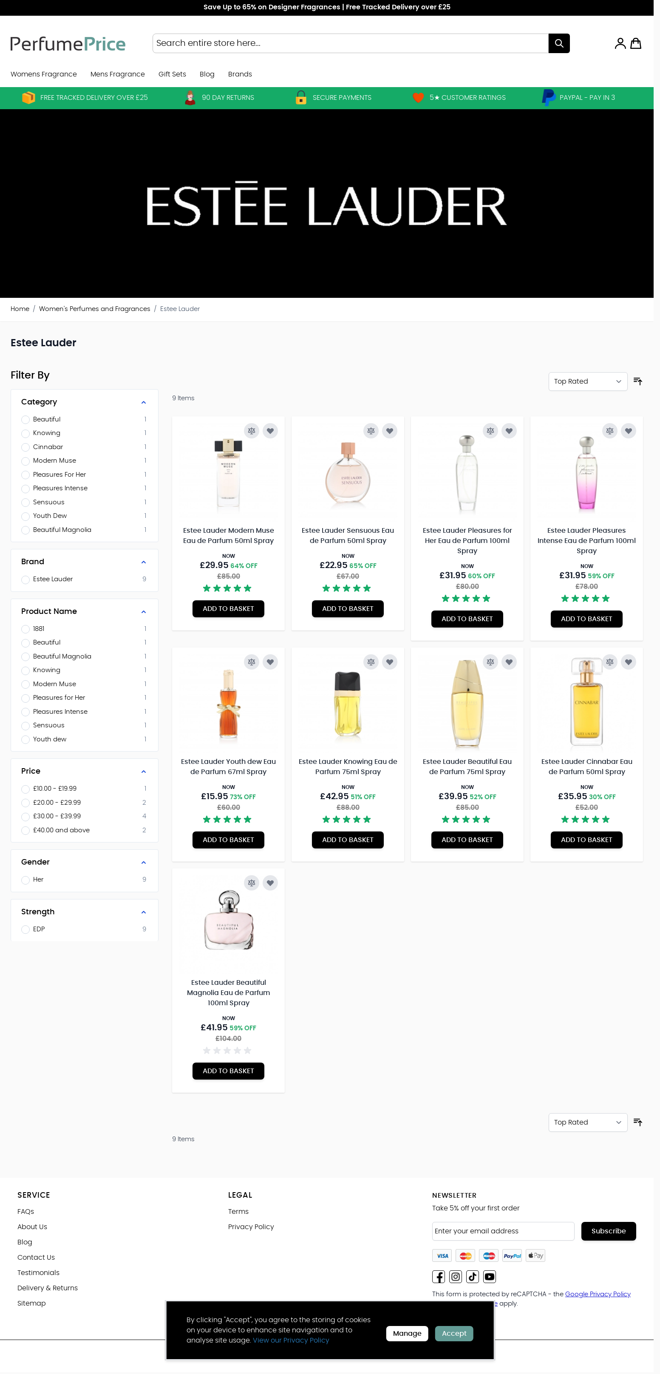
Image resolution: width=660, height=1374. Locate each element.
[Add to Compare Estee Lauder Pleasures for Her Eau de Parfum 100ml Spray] (490, 430)
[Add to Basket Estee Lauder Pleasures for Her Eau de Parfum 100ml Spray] (467, 619)
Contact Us (36, 1257)
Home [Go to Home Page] (20, 309)
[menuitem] (240, 74)
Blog (207, 74)
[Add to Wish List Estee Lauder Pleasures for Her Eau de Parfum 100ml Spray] (509, 430)
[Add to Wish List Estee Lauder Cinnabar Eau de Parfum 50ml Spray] (628, 662)
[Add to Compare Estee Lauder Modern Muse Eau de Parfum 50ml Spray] (251, 430)
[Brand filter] (84, 562)
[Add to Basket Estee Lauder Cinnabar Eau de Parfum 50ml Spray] (587, 839)
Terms (238, 1211)
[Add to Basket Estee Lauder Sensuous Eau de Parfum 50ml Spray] (348, 608)
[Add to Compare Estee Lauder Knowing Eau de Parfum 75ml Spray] (371, 662)
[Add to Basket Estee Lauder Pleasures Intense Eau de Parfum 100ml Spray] (587, 619)
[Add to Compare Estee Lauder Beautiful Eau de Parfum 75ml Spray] (490, 662)
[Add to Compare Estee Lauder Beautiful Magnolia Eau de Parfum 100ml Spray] (251, 883)
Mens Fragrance (118, 74)
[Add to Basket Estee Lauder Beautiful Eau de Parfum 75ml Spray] (467, 839)
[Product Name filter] (84, 611)
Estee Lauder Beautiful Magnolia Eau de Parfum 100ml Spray (228, 992)
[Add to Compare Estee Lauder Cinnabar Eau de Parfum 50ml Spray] (610, 662)
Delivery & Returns (47, 1288)
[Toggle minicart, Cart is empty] (636, 43)
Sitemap (31, 1303)
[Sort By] (588, 381)
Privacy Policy (251, 1227)
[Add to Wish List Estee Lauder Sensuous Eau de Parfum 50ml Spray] (389, 430)
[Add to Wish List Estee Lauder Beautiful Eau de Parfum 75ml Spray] (509, 662)
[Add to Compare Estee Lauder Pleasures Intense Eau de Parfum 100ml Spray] (610, 430)
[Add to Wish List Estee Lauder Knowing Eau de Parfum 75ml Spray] (389, 662)
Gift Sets (172, 74)
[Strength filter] (84, 912)
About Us (32, 1227)
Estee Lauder (180, 309)
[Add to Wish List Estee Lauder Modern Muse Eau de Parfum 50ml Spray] (270, 430)
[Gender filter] (84, 862)
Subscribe (609, 1231)
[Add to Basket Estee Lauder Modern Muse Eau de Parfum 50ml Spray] (228, 608)
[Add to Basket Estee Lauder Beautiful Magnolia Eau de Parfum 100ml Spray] (228, 1071)
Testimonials (38, 1272)
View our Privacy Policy (291, 1340)
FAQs (25, 1211)
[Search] (559, 43)
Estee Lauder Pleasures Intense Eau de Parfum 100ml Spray (587, 540)
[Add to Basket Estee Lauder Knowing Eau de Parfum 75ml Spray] (348, 839)
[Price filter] (84, 771)
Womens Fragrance (44, 74)
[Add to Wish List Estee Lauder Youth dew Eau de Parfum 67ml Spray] (270, 662)
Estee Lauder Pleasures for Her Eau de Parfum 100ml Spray (467, 540)
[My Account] (620, 43)
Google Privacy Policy (598, 1294)
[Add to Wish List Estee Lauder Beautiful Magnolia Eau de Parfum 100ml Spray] (270, 883)
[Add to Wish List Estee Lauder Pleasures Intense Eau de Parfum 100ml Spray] (628, 430)
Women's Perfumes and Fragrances (94, 309)
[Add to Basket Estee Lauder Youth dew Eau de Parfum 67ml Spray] (228, 839)
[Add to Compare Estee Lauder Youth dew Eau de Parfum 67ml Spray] (251, 662)
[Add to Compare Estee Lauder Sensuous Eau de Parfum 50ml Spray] (371, 430)
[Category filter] (84, 402)
